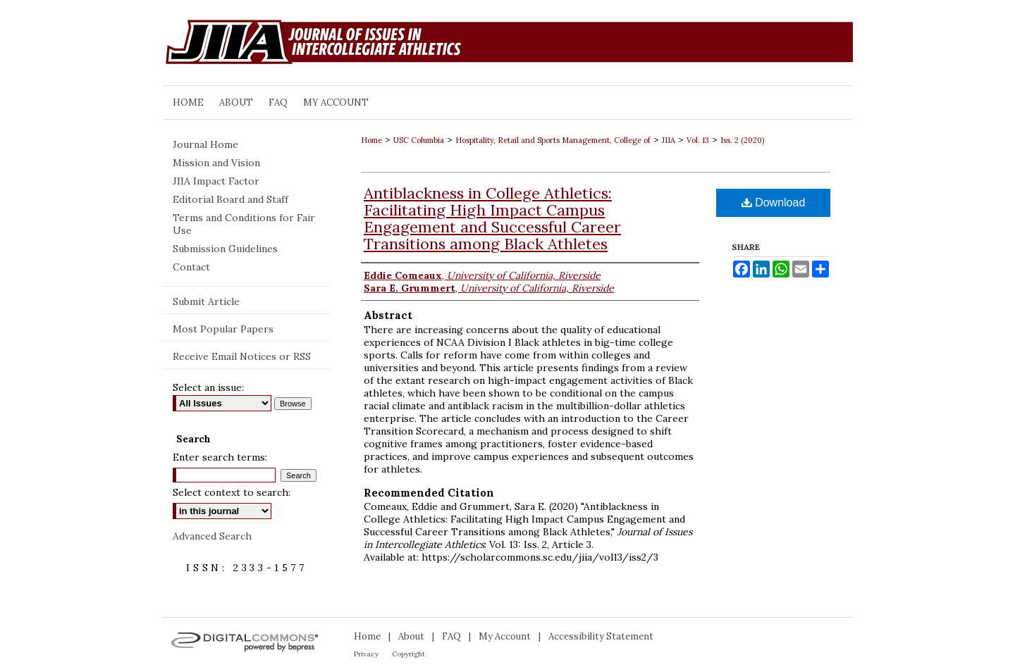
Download (774, 202)
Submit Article (206, 301)
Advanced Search (212, 536)
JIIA (668, 140)
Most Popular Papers (223, 329)
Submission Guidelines (225, 248)
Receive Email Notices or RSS (242, 356)
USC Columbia (418, 140)
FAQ (451, 636)
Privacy (366, 654)
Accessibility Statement (600, 636)
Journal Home (205, 144)
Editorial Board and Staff (230, 199)
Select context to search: (231, 492)
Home (371, 140)
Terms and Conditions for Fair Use (244, 224)
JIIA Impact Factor (216, 181)
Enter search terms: (220, 457)
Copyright (408, 654)
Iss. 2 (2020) (742, 140)
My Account (505, 636)
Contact (191, 267)
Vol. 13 (698, 140)
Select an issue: (208, 387)
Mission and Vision (216, 162)
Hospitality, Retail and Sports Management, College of (553, 140)
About (411, 636)
